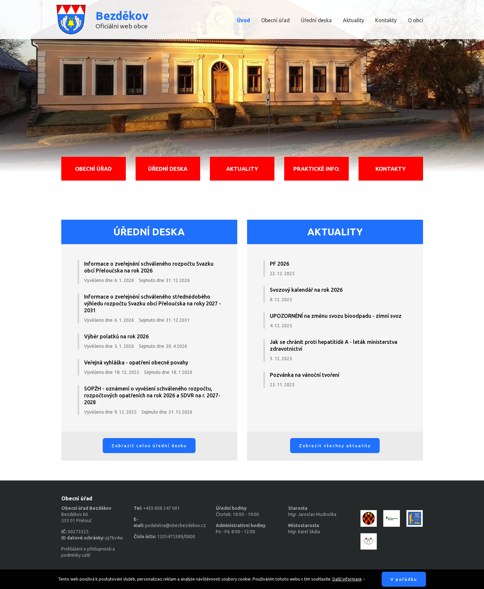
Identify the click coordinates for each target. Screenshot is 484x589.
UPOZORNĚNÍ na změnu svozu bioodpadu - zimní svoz (336, 316)
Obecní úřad (275, 20)
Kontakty (386, 20)
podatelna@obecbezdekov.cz (175, 525)
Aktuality (353, 20)
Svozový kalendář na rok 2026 (306, 290)
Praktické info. (316, 169)
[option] (242, 88)
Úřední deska (316, 20)
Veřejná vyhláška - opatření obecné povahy (136, 362)
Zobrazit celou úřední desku (149, 445)
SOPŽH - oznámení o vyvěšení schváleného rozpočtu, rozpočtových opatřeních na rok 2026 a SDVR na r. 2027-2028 (152, 395)
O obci (415, 20)
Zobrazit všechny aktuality (335, 445)
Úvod (243, 20)
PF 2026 (279, 264)
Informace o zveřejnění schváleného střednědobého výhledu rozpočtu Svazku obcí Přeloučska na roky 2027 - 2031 (152, 303)
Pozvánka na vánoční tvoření (304, 375)
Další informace (347, 579)
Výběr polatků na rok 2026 (116, 336)
